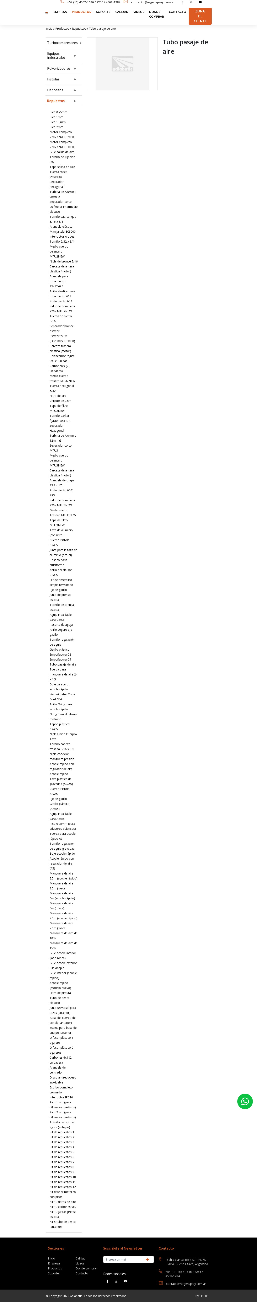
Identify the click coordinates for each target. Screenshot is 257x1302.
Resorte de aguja (61, 625)
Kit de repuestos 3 (62, 1142)
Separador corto (61, 202)
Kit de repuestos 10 (63, 1177)
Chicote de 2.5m (60, 401)
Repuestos (79, 28)
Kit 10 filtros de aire (63, 1202)
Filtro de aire (58, 396)
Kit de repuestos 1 (62, 1132)
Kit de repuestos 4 (62, 1147)
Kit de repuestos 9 (62, 1172)
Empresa (60, 12)
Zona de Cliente (200, 16)
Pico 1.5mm (58, 122)
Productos (81, 12)
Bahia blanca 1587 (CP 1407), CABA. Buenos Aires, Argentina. (187, 1262)
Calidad (121, 12)
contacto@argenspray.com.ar (153, 2)
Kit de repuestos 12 (63, 1187)
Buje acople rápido (62, 853)
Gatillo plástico (59, 649)
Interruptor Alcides (62, 236)
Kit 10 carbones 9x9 (63, 1207)
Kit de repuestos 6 (62, 1157)
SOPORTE (103, 12)
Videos (138, 12)
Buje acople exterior (63, 963)
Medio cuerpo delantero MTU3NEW (59, 460)
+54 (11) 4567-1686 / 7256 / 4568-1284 (93, 2)
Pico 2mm (56, 127)
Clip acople (57, 968)
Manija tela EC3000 (63, 231)
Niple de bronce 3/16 (64, 261)
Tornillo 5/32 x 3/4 (62, 241)
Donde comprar (156, 14)
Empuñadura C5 (60, 659)
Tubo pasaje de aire (102, 28)
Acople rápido (59, 774)
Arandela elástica (61, 226)
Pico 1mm (56, 117)
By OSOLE (202, 1296)
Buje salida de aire (62, 152)
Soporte (53, 1273)
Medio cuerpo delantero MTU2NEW (59, 251)
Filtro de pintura (60, 993)
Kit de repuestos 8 (62, 1167)
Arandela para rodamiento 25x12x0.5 (59, 281)
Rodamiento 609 (61, 301)
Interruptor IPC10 (61, 1097)
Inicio (49, 28)
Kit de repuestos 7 (62, 1162)
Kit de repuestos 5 (62, 1152)
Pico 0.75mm (58, 112)
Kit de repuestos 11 (63, 1182)
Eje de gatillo (58, 590)
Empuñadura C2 (60, 654)
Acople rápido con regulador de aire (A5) (62, 863)
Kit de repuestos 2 (62, 1137)
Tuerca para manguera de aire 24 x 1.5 (63, 674)
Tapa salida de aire (62, 167)
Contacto (177, 12)
